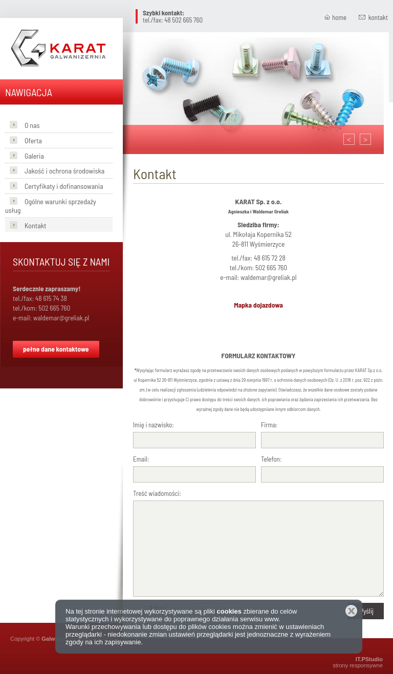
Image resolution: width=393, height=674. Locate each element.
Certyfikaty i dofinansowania (64, 186)
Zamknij (351, 611)
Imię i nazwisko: (153, 425)
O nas (32, 125)
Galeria (34, 155)
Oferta (33, 140)
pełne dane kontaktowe (56, 348)
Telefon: (271, 459)
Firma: (269, 425)
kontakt (378, 17)
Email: (141, 459)
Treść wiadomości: (157, 493)
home (339, 17)
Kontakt (35, 225)
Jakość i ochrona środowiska (64, 170)
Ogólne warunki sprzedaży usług (50, 205)
